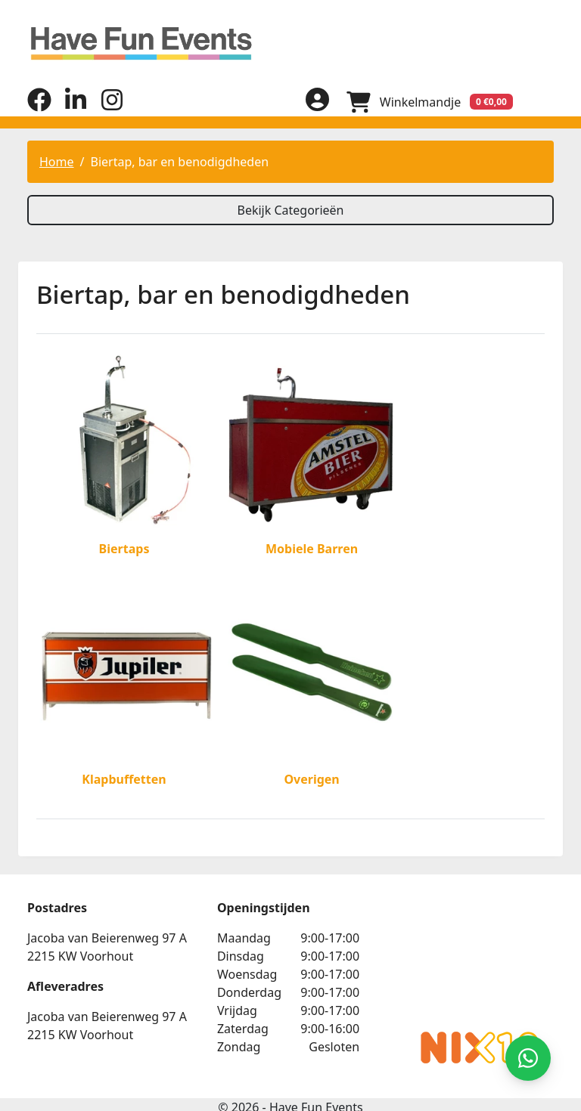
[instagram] (112, 106)
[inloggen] (315, 101)
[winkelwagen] (428, 101)
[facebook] (39, 106)
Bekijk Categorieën (290, 209)
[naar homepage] (290, 43)
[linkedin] (76, 106)
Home (56, 161)
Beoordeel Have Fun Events (466, 930)
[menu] (541, 101)
